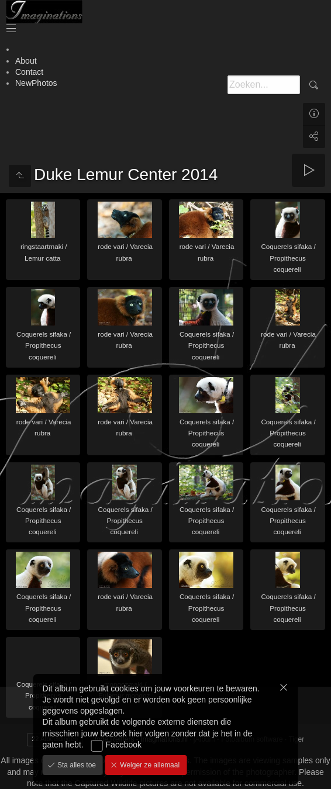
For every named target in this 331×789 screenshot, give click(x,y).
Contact (29, 72)
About (26, 60)
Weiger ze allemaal (149, 765)
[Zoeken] (263, 84)
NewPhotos (36, 83)
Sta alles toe (76, 765)
